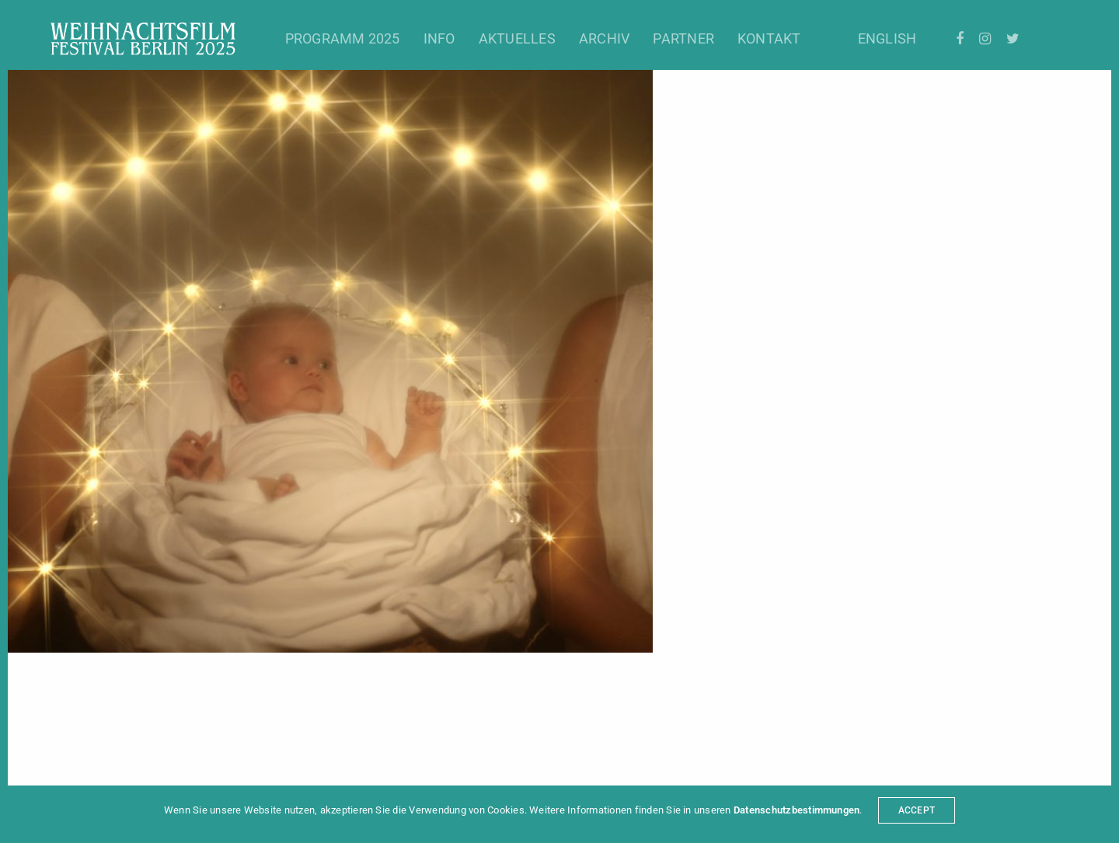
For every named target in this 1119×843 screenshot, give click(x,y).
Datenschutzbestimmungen (797, 810)
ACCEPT (916, 810)
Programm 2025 (342, 38)
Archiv (604, 38)
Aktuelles (517, 38)
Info (439, 38)
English (887, 38)
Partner (683, 38)
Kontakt (769, 38)
